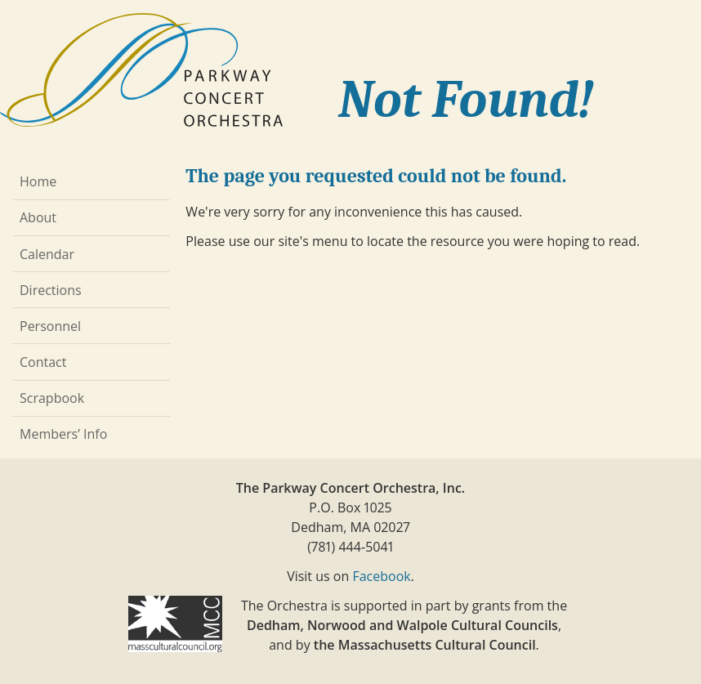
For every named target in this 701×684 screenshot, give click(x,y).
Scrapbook (52, 398)
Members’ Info (63, 434)
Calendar (47, 254)
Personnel (50, 326)
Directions (51, 290)
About (38, 217)
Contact (43, 362)
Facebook (381, 576)
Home (38, 181)
